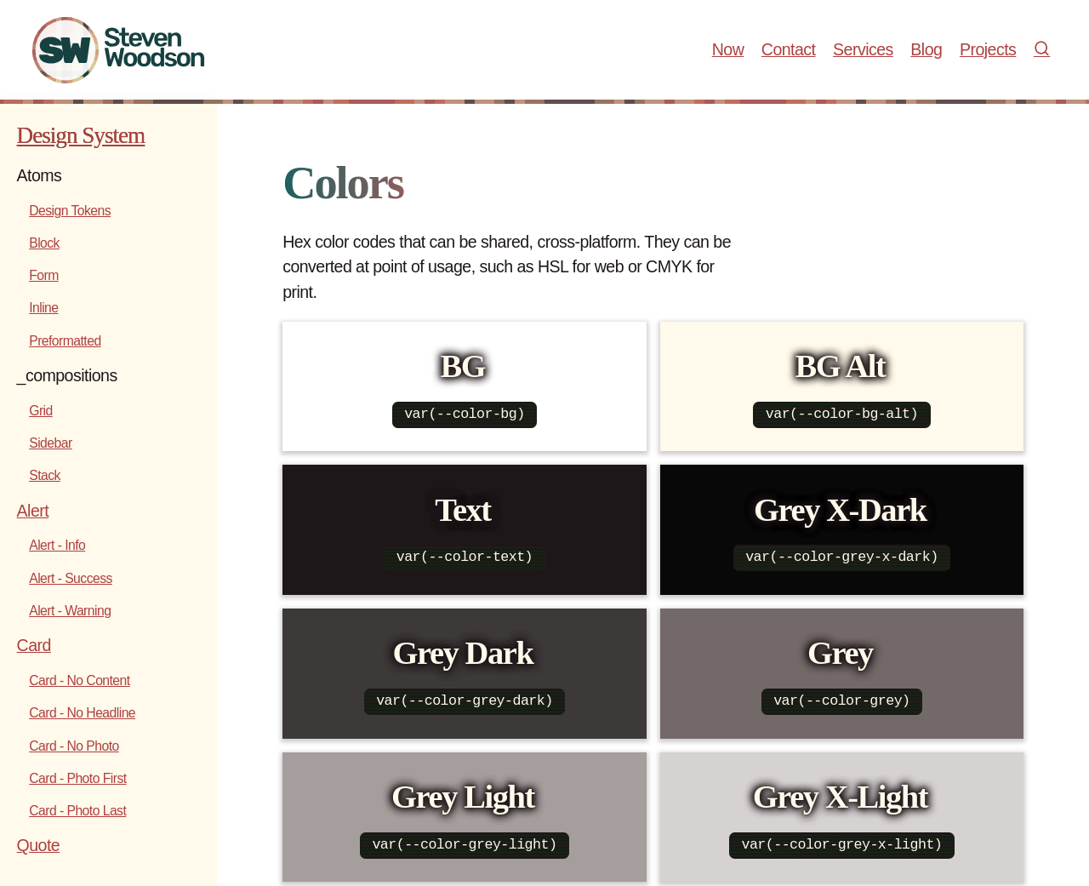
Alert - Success (70, 578)
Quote (38, 845)
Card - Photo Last (77, 810)
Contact (788, 49)
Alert (33, 510)
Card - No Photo (74, 746)
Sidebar (50, 443)
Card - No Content (79, 680)
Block (44, 243)
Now (728, 49)
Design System (81, 135)
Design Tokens (70, 210)
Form (44, 275)
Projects (988, 49)
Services (863, 49)
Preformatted (64, 341)
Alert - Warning (70, 610)
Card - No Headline (82, 713)
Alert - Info (57, 545)
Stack (44, 475)
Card (34, 645)
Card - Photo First (77, 778)
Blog (926, 49)
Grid (41, 410)
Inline (43, 307)
